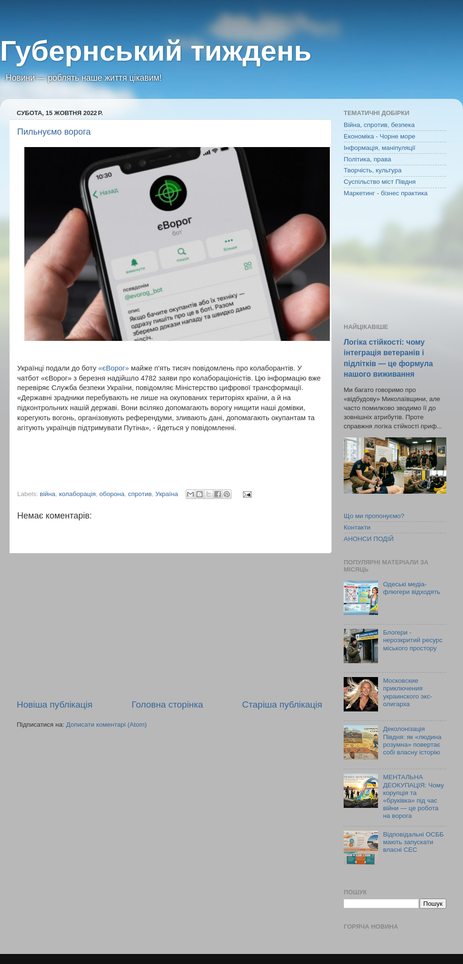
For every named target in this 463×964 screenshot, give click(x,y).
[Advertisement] (169, 626)
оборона (112, 494)
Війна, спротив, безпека (379, 124)
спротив (140, 494)
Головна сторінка (167, 704)
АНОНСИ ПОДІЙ (369, 538)
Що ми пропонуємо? (374, 515)
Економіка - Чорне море (379, 136)
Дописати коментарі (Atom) (106, 724)
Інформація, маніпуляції (379, 147)
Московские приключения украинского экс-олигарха (407, 692)
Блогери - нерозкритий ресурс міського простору (412, 640)
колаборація (77, 494)
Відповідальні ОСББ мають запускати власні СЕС (413, 842)
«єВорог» (113, 368)
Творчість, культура (372, 170)
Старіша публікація (282, 704)
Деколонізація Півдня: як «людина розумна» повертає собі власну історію (412, 740)
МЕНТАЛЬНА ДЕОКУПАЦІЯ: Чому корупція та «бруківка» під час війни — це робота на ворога (413, 796)
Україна (166, 494)
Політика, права (367, 159)
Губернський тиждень (156, 51)
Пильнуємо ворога (54, 132)
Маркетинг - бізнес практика (386, 193)
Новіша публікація (55, 704)
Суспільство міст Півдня (380, 181)
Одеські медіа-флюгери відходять (411, 588)
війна (47, 494)
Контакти (357, 527)
